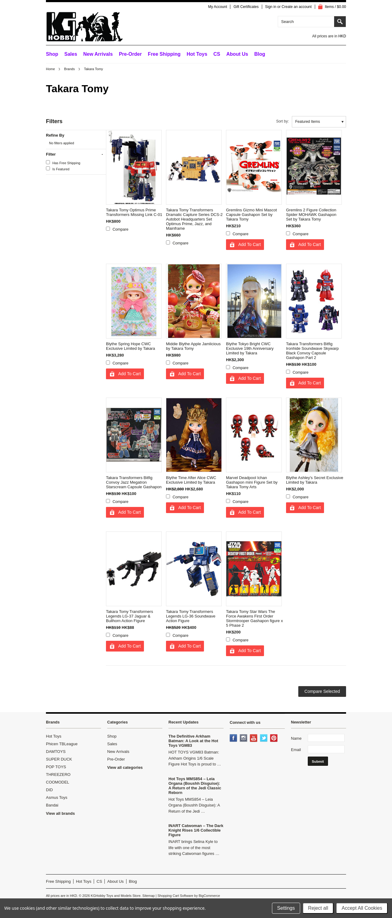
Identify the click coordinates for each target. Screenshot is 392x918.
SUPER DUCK (59, 759)
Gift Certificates (245, 7)
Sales (70, 54)
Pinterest (274, 738)
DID (49, 790)
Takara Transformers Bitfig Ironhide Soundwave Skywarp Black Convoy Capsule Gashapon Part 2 (312, 351)
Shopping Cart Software (175, 895)
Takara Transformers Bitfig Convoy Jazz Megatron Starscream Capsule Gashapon (133, 482)
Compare (121, 229)
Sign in (271, 7)
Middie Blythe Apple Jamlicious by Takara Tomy (193, 346)
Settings (286, 908)
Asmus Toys (56, 797)
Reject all (318, 908)
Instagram (244, 738)
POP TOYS (56, 767)
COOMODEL (57, 782)
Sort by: (282, 121)
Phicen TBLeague (61, 744)
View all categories (125, 767)
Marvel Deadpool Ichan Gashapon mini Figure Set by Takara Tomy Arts (251, 482)
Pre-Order (130, 54)
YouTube (254, 738)
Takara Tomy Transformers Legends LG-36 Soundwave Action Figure (190, 616)
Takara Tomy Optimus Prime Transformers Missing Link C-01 (134, 212)
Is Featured (58, 168)
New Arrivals (98, 54)
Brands (69, 69)
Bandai (52, 805)
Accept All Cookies (361, 908)
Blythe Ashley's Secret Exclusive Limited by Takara (314, 480)
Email (296, 749)
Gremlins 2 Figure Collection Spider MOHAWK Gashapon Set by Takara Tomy (311, 214)
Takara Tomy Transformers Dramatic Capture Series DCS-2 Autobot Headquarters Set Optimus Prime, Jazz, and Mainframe (194, 219)
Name (296, 738)
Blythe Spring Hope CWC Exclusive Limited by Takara (130, 346)
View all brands (60, 813)
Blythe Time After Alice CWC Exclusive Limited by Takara (191, 480)
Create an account (297, 7)
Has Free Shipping (63, 162)
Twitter (264, 738)
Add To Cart (249, 244)
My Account (217, 7)
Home (50, 69)
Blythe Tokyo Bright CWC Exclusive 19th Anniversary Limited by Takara (249, 348)
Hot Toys (53, 736)
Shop (52, 54)
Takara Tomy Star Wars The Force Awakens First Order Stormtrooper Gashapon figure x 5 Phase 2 (254, 618)
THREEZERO (58, 774)
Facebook (234, 738)
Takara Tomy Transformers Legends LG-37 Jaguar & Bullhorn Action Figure (129, 616)
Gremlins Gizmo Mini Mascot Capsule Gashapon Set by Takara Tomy (251, 214)
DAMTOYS (56, 751)
